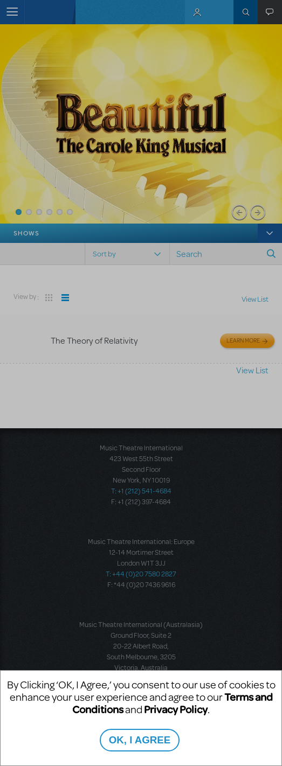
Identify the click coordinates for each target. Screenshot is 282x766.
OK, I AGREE (139, 740)
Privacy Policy (176, 709)
